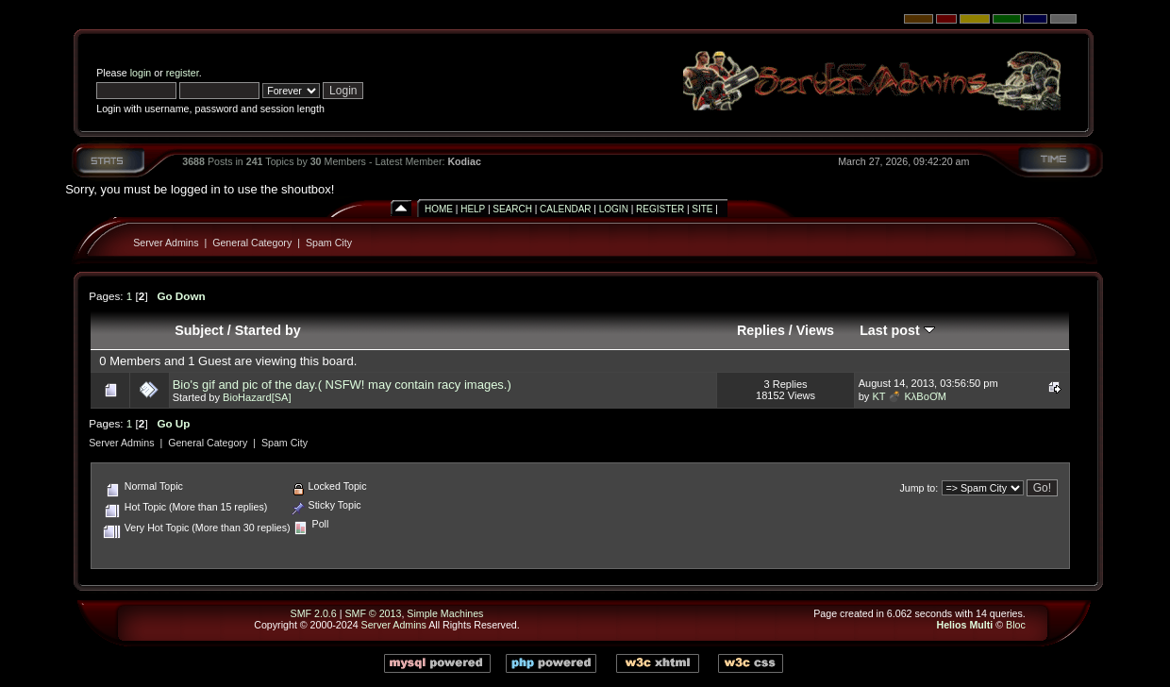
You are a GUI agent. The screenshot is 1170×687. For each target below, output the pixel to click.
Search (512, 209)
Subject (199, 330)
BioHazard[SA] (257, 397)
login (141, 72)
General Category (252, 242)
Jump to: (918, 488)
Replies (761, 330)
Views (815, 330)
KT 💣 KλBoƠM (909, 396)
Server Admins (165, 242)
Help (472, 209)
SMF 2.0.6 (314, 613)
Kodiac (464, 161)
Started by (268, 330)
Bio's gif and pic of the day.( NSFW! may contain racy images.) (342, 384)
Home (439, 209)
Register (660, 209)
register (182, 72)
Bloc (1016, 624)
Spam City (329, 242)
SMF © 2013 (372, 613)
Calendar (565, 209)
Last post (897, 330)
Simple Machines (445, 613)
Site (702, 209)
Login (613, 209)
